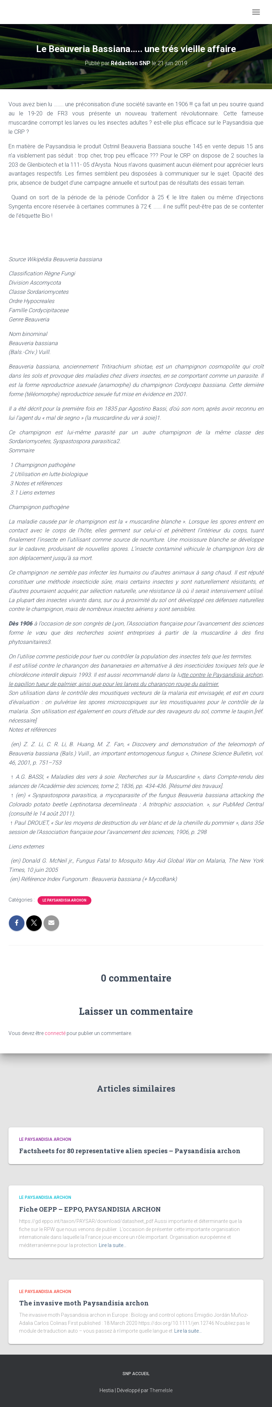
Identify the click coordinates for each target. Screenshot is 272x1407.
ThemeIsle (160, 1390)
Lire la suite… (112, 1245)
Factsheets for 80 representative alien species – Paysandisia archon (129, 1150)
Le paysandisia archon (64, 900)
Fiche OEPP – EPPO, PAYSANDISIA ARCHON (90, 1209)
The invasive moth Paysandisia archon (84, 1303)
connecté (55, 1033)
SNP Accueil (136, 1373)
